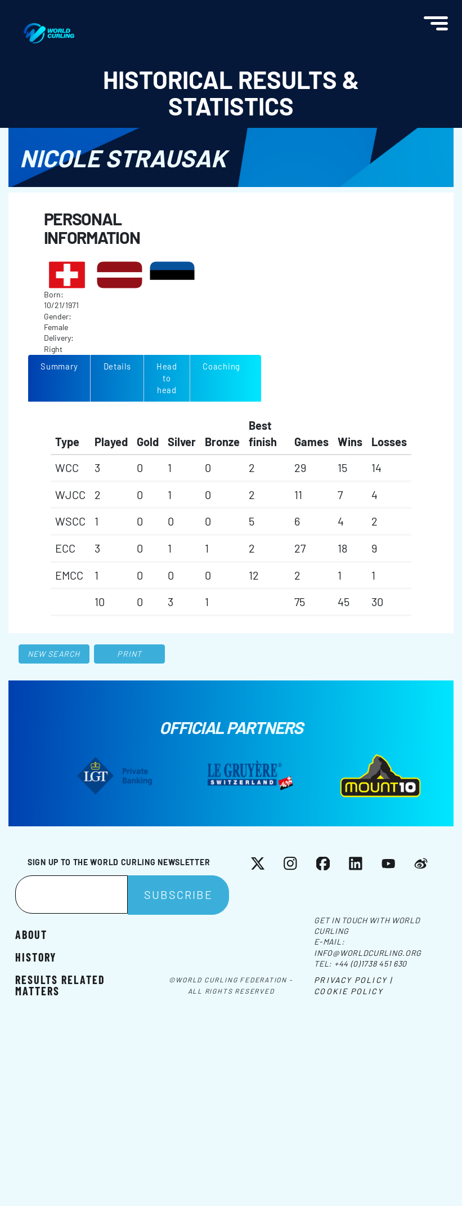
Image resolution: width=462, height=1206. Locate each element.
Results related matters (60, 984)
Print (129, 653)
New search (54, 653)
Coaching (221, 366)
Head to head (166, 378)
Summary (59, 366)
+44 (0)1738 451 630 (370, 963)
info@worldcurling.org (367, 953)
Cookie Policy (348, 991)
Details (117, 366)
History (35, 956)
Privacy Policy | (353, 980)
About (31, 934)
